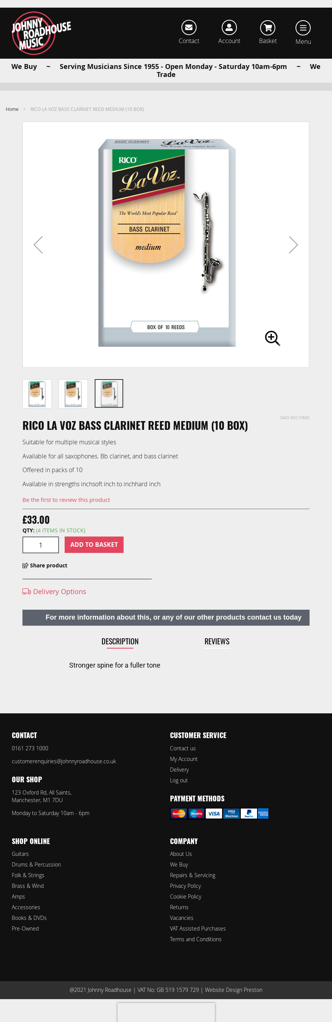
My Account (184, 758)
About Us (181, 853)
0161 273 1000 (30, 748)
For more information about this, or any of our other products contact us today (174, 629)
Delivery (179, 769)
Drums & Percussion (36, 864)
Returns (179, 907)
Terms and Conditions (196, 939)
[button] (38, 257)
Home (12, 121)
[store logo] (41, 33)
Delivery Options (54, 603)
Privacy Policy (185, 885)
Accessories (26, 907)
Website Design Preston (233, 989)
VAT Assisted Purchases (198, 928)
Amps (18, 896)
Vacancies (182, 917)
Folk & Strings (28, 875)
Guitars (20, 853)
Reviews (217, 653)
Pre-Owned (25, 928)
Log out (179, 780)
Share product (44, 577)
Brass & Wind (28, 885)
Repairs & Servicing (192, 875)
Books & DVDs (29, 917)
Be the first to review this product (66, 512)
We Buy (179, 864)
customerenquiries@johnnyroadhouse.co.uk (64, 761)
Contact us (183, 748)
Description (120, 653)
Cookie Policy (185, 896)
